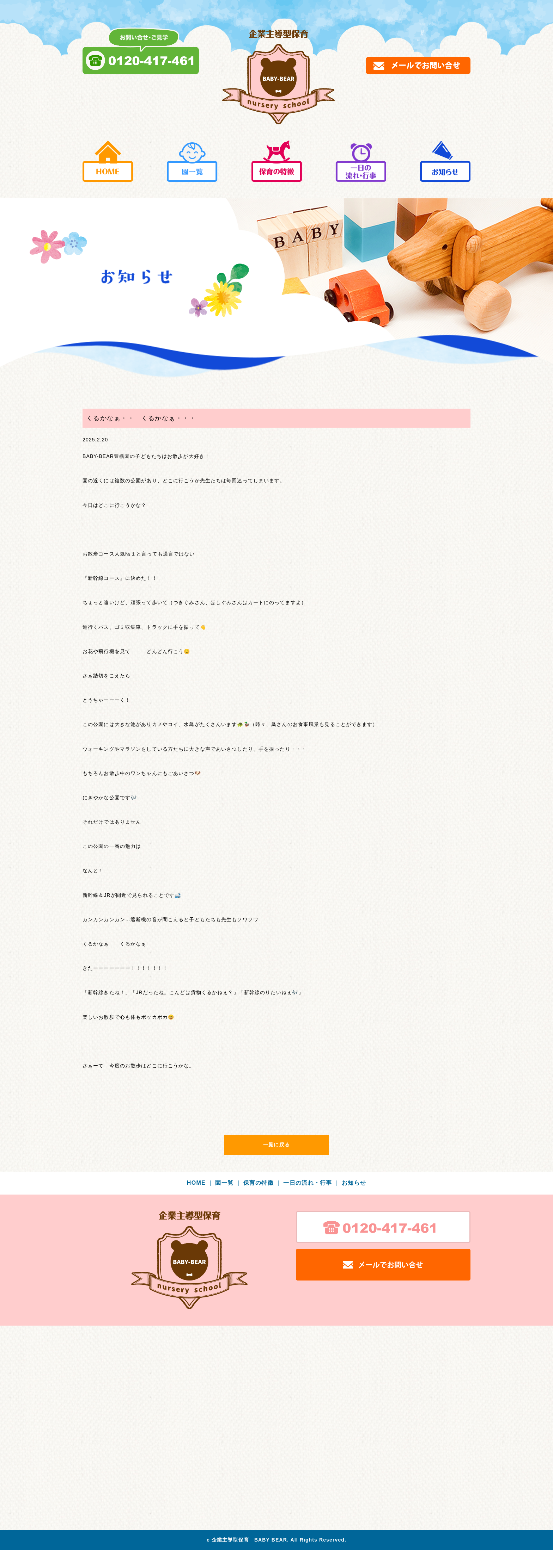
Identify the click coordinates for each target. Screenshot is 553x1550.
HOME (200, 1183)
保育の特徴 (262, 1183)
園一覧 (228, 1183)
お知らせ (354, 1183)
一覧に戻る (276, 1144)
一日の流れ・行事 (311, 1183)
